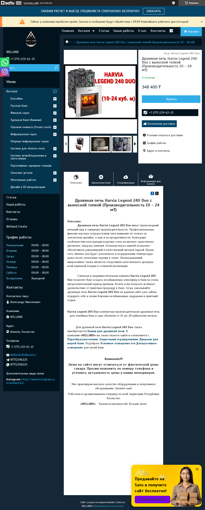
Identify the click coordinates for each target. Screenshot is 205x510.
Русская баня (18, 105)
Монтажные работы (23, 180)
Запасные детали (21, 173)
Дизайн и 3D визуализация (27, 187)
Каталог (84, 31)
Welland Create (16, 226)
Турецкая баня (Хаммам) (25, 120)
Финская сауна (19, 113)
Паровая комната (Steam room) (30, 127)
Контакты (158, 31)
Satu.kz (120, 502)
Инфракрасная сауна (23, 134)
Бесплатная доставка (161, 124)
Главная (68, 31)
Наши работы (123, 31)
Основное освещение (115, 343)
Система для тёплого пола (27, 148)
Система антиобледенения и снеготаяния (28, 157)
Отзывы (12, 219)
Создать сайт (31, 2)
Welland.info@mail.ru (23, 355)
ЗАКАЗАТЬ (153, 11)
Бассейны (16, 98)
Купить (171, 99)
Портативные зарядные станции (30, 165)
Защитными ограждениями (118, 339)
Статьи (104, 31)
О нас (142, 31)
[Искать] (56, 67)
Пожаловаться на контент (109, 506)
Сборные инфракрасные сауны (29, 141)
